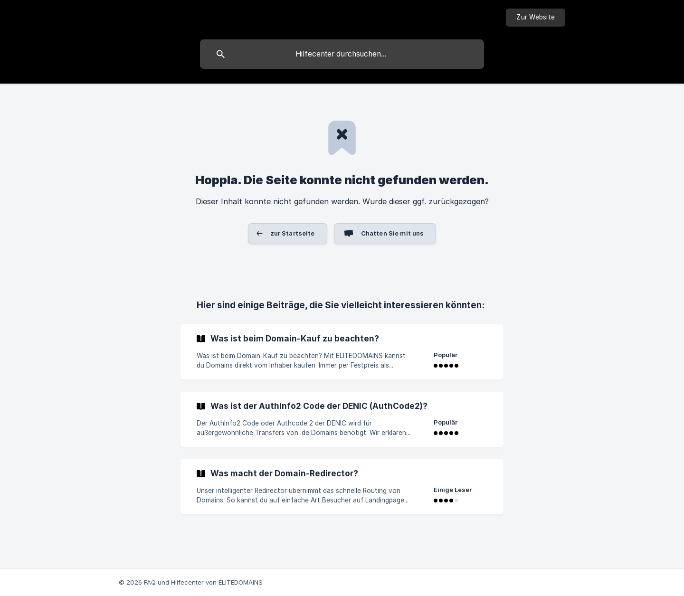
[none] (535, 18)
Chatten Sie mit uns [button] (392, 233)
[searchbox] (342, 54)
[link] (342, 351)
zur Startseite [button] (292, 233)
